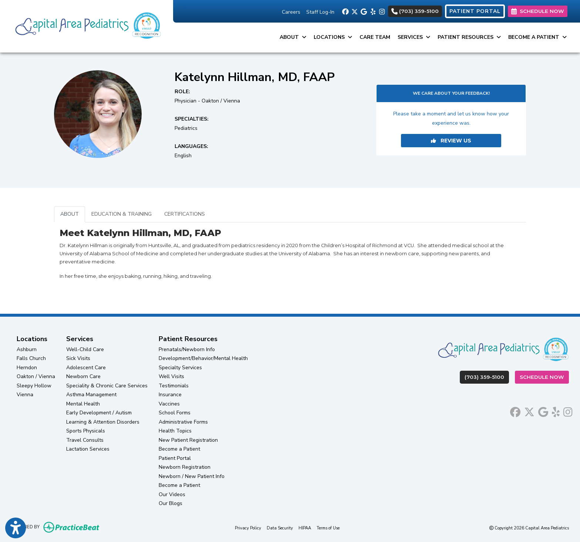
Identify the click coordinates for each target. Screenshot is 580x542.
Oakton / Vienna (36, 376)
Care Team (375, 37)
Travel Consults (85, 440)
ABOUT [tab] (69, 214)
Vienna (25, 394)
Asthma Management (91, 394)
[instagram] (382, 11)
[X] (354, 11)
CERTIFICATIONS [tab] (184, 214)
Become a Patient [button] (537, 37)
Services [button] (414, 37)
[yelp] (372, 11)
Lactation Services (87, 448)
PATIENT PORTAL (474, 11)
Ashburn (27, 349)
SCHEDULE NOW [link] (537, 11)
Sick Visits (78, 358)
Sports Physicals (85, 430)
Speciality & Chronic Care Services (107, 385)
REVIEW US (451, 141)
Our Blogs (170, 503)
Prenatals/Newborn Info (187, 349)
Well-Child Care (85, 349)
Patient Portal (175, 458)
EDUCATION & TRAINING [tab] (121, 214)
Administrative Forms (183, 421)
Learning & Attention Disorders (102, 421)
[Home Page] (86, 25)
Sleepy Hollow (34, 385)
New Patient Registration (188, 440)
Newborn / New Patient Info (192, 476)
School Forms (174, 412)
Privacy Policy (248, 528)
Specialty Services (180, 367)
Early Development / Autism (99, 412)
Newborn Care (83, 376)
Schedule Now (544, 376)
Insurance (170, 394)
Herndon (27, 367)
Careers (291, 12)
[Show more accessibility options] (15, 528)
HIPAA (305, 528)
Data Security (280, 528)
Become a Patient (179, 448)
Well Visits (171, 376)
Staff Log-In (320, 12)
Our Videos (172, 494)
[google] (363, 11)
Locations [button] (333, 37)
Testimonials (174, 385)
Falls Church (31, 358)
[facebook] (345, 11)
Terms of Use (328, 528)
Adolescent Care (86, 367)
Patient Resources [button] (469, 37)
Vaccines (169, 403)
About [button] (293, 37)
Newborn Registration (184, 467)
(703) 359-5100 (415, 11)
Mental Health (83, 403)
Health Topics (175, 430)
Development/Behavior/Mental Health (203, 358)
